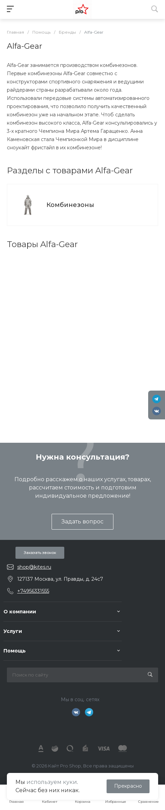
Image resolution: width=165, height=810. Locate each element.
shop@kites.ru (34, 567)
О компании (19, 612)
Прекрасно (128, 786)
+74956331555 (33, 591)
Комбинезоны (70, 205)
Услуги (12, 631)
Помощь (14, 651)
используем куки (51, 782)
